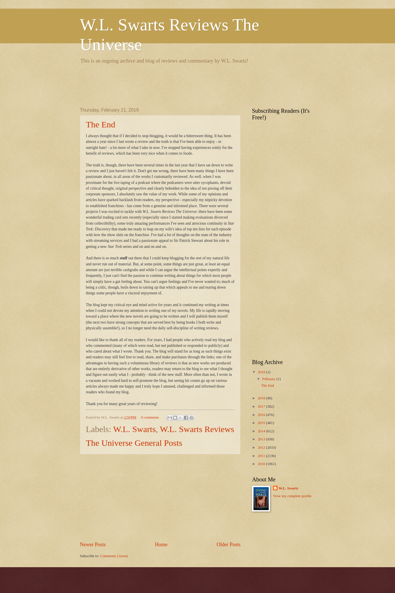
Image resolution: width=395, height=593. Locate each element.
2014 (262, 431)
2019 (262, 372)
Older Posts (228, 544)
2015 (262, 423)
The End (100, 124)
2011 (262, 456)
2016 (262, 415)
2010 (262, 464)
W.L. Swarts (134, 429)
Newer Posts (93, 544)
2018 (262, 398)
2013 (262, 439)
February (269, 379)
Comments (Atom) (114, 556)
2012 (262, 448)
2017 (262, 407)
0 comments (150, 417)
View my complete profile (292, 496)
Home (161, 544)
